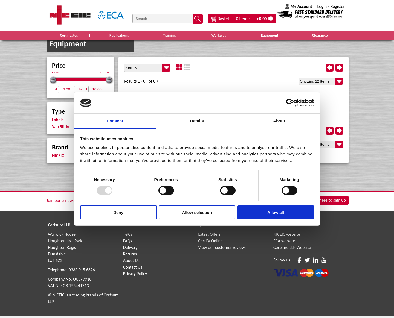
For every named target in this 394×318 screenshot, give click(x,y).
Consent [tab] (115, 121)
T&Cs (127, 236)
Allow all (275, 212)
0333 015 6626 (82, 272)
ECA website (284, 243)
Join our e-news (60, 202)
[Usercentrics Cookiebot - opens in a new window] (290, 103)
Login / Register (331, 6)
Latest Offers (209, 236)
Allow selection (197, 212)
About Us (131, 262)
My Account (301, 6)
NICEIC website (286, 236)
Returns (130, 256)
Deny (118, 212)
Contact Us (132, 269)
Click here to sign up (328, 203)
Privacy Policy (135, 275)
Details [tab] (197, 121)
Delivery (130, 249)
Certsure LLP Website (292, 249)
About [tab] (279, 121)
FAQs (127, 243)
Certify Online (210, 243)
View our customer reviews (222, 249)
